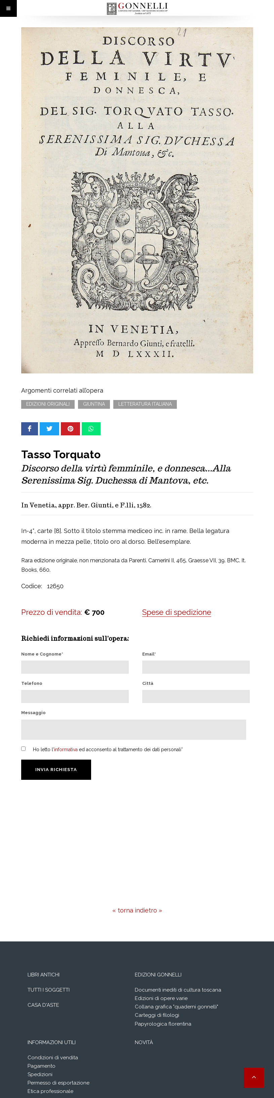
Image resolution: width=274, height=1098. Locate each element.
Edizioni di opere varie (161, 998)
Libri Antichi (44, 975)
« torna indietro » (137, 910)
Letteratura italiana (145, 404)
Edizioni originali (48, 404)
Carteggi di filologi (157, 1015)
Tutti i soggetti (49, 990)
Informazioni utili (52, 1042)
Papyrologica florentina (163, 1024)
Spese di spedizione (176, 612)
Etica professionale (50, 1091)
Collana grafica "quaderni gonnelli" (176, 1007)
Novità (144, 1042)
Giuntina (94, 404)
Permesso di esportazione (58, 1083)
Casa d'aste (43, 1005)
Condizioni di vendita (53, 1058)
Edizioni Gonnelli (158, 975)
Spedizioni (40, 1074)
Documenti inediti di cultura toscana (178, 990)
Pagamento (41, 1066)
